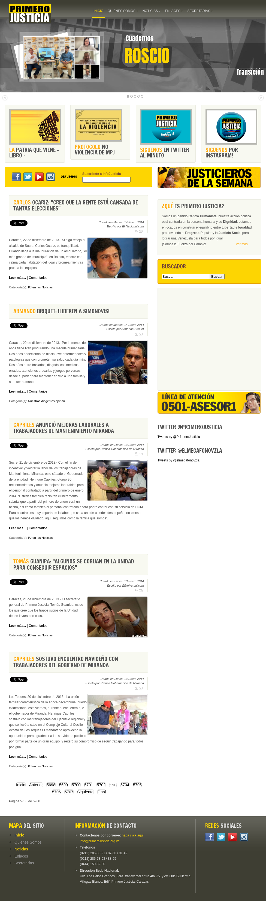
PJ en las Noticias (40, 287)
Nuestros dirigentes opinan (46, 401)
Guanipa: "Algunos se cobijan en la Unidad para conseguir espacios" (73, 564)
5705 (137, 785)
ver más (242, 244)
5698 (51, 785)
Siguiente (85, 792)
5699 (63, 785)
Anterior (36, 785)
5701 (88, 785)
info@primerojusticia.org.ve (100, 841)
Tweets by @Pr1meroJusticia (179, 437)
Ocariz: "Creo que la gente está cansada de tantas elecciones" (75, 205)
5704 (124, 785)
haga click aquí (133, 835)
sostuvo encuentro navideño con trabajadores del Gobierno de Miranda (65, 662)
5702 (101, 785)
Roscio (147, 56)
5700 (76, 785)
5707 (69, 792)
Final (101, 792)
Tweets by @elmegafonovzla (179, 460)
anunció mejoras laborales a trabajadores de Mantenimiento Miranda (63, 428)
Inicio (20, 785)
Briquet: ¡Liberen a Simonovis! (61, 311)
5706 (56, 792)
